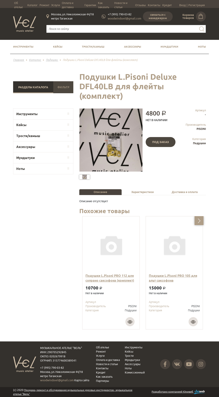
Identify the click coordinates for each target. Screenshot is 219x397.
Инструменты (23, 46)
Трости (129, 355)
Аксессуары (132, 46)
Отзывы (140, 5)
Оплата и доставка (68, 5)
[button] (199, 220)
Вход (182, 5)
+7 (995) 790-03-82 (120, 14)
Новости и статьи (120, 5)
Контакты (154, 5)
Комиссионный (135, 372)
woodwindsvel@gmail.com (124, 18)
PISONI (201, 128)
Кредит (167, 5)
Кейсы (57, 46)
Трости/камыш (93, 46)
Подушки (199, 143)
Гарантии (90, 5)
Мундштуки (169, 46)
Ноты (202, 46)
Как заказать (103, 5)
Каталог (32, 5)
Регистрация (196, 5)
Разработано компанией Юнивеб (179, 392)
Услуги (55, 5)
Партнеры (102, 380)
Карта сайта (81, 380)
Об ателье (18, 5)
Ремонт (44, 5)
